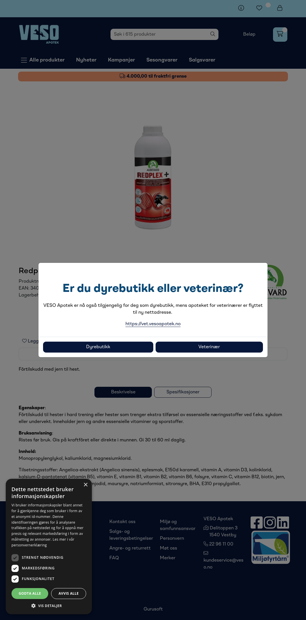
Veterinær (209, 347)
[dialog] (49, 546)
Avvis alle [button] (69, 593)
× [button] (85, 485)
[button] (48, 605)
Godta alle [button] (30, 593)
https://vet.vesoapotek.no (153, 324)
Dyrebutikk (98, 347)
